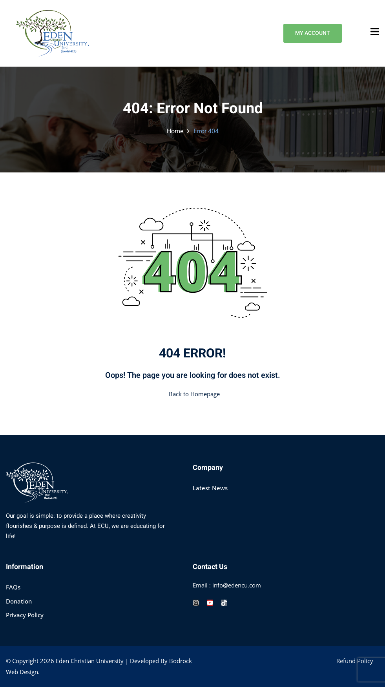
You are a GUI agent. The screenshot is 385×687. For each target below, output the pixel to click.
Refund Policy (354, 661)
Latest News (210, 488)
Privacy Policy (25, 615)
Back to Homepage (192, 394)
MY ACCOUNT (311, 33)
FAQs (13, 587)
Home (175, 131)
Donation (19, 601)
